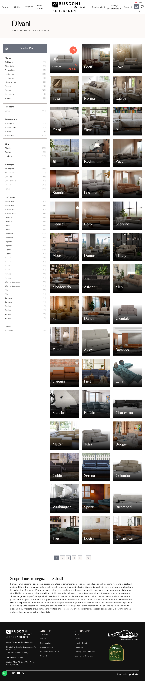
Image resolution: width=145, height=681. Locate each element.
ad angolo (9, 169)
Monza (8, 266)
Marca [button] (8, 58)
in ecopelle (10, 123)
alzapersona (10, 173)
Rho (6, 290)
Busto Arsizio (10, 209)
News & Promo (40, 7)
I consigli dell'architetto (114, 7)
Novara (8, 274)
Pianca (8, 86)
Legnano (8, 242)
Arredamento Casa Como (30, 31)
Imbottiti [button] (9, 106)
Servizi (43, 639)
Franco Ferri (10, 70)
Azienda (29, 6)
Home (14, 31)
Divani (46, 31)
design (8, 152)
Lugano (8, 250)
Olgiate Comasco (12, 282)
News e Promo (46, 647)
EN (140, 2)
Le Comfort (10, 74)
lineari (8, 185)
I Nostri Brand (81, 643)
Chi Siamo (44, 634)
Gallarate (9, 234)
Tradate (8, 306)
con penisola (10, 181)
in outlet (9, 331)
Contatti (128, 7)
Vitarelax (8, 98)
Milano (8, 258)
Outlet (17, 7)
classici (8, 148)
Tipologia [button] (9, 164)
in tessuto (9, 135)
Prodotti (6, 7)
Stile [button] (7, 144)
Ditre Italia (9, 66)
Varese (8, 314)
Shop (77, 634)
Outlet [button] (8, 326)
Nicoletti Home (11, 82)
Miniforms (9, 78)
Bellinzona (9, 201)
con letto (9, 177)
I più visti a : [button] (11, 197)
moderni (8, 156)
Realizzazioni (98, 7)
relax (7, 189)
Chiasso (8, 217)
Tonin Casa (9, 94)
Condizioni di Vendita (84, 656)
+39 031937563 (16, 657)
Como (7, 225)
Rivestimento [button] (11, 119)
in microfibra (10, 127)
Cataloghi (79, 647)
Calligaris (9, 62)
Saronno (8, 298)
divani (7, 111)
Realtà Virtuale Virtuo (49, 652)
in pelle (8, 131)
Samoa (8, 90)
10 (88, 558)
